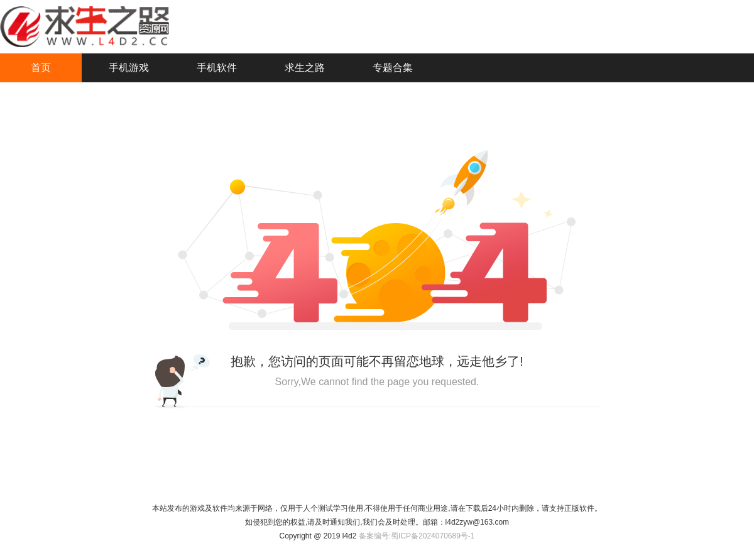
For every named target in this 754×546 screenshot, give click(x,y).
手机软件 (217, 67)
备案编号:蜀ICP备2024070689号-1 (417, 536)
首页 (41, 67)
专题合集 (393, 67)
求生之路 (305, 67)
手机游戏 (129, 67)
